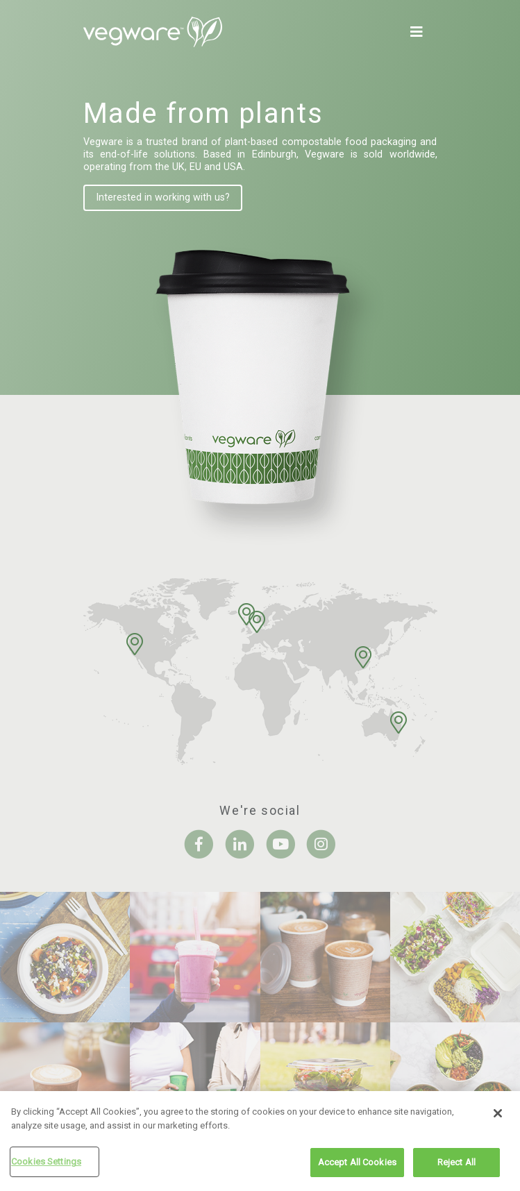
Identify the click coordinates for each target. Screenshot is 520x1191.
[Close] (498, 1115)
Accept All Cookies (357, 1164)
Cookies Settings (46, 1163)
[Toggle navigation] (419, 32)
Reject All (456, 1164)
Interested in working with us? (163, 197)
